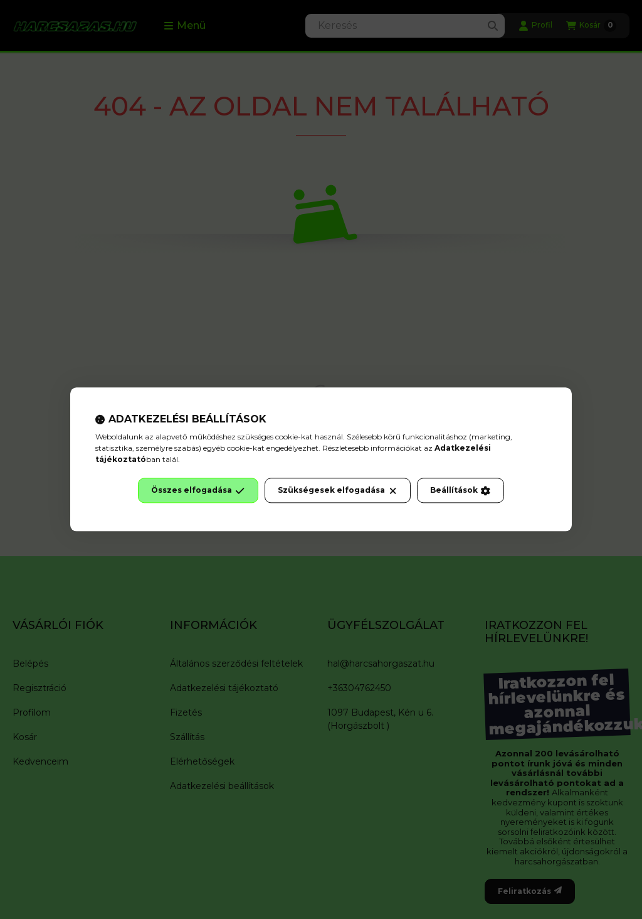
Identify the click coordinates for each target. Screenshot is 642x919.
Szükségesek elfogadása (337, 491)
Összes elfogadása (198, 491)
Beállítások (460, 491)
